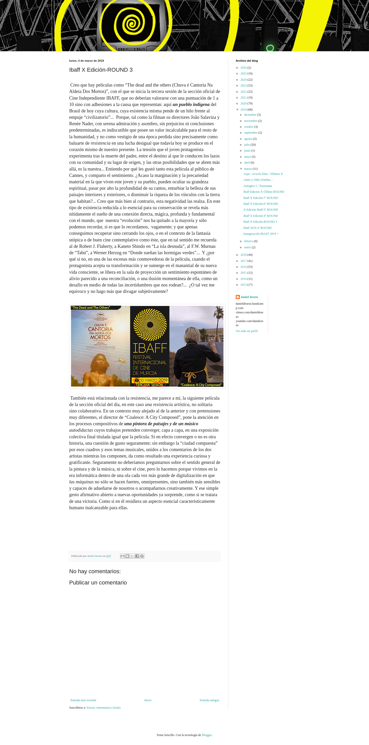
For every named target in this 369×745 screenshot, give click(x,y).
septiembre (251, 132)
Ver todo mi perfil (247, 331)
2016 (244, 267)
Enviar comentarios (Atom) (103, 707)
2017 (244, 261)
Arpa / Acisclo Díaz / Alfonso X (263, 174)
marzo (248, 169)
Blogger (207, 735)
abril (247, 162)
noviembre (251, 121)
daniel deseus (249, 297)
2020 (244, 103)
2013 (244, 284)
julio (247, 144)
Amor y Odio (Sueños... (258, 180)
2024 (244, 79)
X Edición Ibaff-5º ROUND (260, 209)
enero (248, 247)
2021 (244, 97)
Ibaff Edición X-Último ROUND (263, 192)
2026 (244, 67)
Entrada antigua (209, 700)
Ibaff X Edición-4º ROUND (260, 216)
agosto (248, 139)
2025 (244, 73)
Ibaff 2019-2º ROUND (257, 228)
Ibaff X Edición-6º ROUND (260, 204)
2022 (244, 91)
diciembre (250, 114)
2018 (244, 255)
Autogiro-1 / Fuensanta (257, 186)
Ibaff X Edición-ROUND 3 (260, 221)
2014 (244, 279)
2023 (244, 85)
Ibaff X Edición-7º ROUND (260, 198)
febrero (249, 241)
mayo (248, 156)
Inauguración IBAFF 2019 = (261, 234)
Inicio (147, 700)
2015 (244, 272)
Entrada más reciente (83, 700)
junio (247, 150)
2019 (244, 109)
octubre (249, 127)
